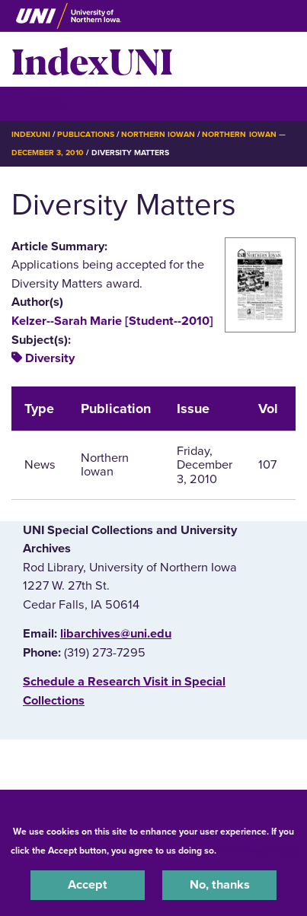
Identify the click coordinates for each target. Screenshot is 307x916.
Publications (85, 134)
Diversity (50, 358)
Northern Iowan (158, 134)
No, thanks (220, 884)
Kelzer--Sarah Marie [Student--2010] (112, 321)
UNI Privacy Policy (259, 850)
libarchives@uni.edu (115, 633)
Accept (87, 884)
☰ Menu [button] (38, 103)
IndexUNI (92, 59)
